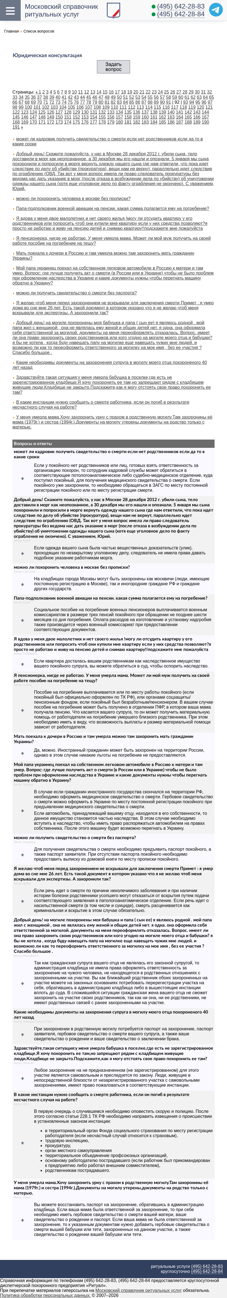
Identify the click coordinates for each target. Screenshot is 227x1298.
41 (64, 97)
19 (129, 92)
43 (76, 97)
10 (74, 92)
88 (150, 102)
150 (59, 117)
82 (113, 102)
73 (58, 102)
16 (111, 92)
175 (76, 122)
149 (50, 117)
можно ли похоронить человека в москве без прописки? (73, 198)
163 (171, 117)
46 (94, 97)
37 (39, 97)
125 (42, 112)
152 (76, 117)
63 (199, 97)
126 (50, 112)
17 (117, 92)
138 (154, 112)
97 (210, 102)
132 (102, 112)
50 (119, 97)
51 (125, 97)
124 (33, 112)
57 (162, 97)
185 (162, 122)
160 (145, 117)
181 (128, 122)
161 (154, 117)
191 (16, 127)
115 (157, 107)
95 (197, 102)
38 (45, 97)
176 (85, 122)
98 (14, 107)
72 (51, 102)
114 (149, 107)
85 (131, 102)
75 (70, 102)
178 (102, 122)
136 (136, 112)
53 (137, 97)
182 (136, 122)
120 (200, 107)
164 (179, 117)
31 (203, 92)
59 (174, 97)
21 (141, 92)
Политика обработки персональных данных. (45, 1295)
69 (33, 102)
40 (58, 97)
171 (42, 122)
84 (125, 102)
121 (209, 107)
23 (154, 92)
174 (68, 122)
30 (197, 92)
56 (156, 97)
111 (123, 107)
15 (105, 92)
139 (162, 112)
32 (209, 92)
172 (50, 122)
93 (185, 102)
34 (21, 97)
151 (68, 117)
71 (45, 102)
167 (205, 117)
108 (97, 107)
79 (94, 102)
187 (179, 122)
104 (63, 107)
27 (178, 92)
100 (28, 107)
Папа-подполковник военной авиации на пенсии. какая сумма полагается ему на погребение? (112, 208)
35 (27, 97)
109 (106, 107)
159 (136, 117)
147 (33, 117)
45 (88, 97)
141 (179, 112)
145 (16, 117)
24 (160, 92)
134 (119, 112)
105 (71, 107)
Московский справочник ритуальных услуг (139, 1290)
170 (33, 122)
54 (143, 97)
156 (111, 117)
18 (123, 92)
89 (156, 102)
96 (204, 102)
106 (80, 107)
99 (21, 107)
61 (186, 97)
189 (196, 122)
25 (166, 92)
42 (70, 97)
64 (205, 97)
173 (59, 122)
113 (140, 107)
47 (101, 97)
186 (171, 122)
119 (192, 107)
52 (131, 97)
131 (93, 112)
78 (88, 102)
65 (211, 97)
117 (174, 107)
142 (188, 112)
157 (119, 117)
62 (193, 97)
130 (85, 112)
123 (24, 112)
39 (51, 97)
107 (89, 107)
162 (162, 117)
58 (168, 97)
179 (111, 122)
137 (145, 112)
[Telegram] (216, 9)
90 (162, 102)
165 (188, 117)
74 (64, 102)
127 (59, 112)
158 (128, 117)
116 (166, 107)
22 (148, 92)
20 (135, 92)
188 (188, 122)
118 (183, 107)
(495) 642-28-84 (181, 14)
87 (143, 102)
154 (93, 117)
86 (137, 102)
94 (191, 102)
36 (33, 97)
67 (21, 102)
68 (27, 102)
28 (185, 92)
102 (45, 107)
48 (107, 97)
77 (82, 102)
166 (196, 117)
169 (24, 122)
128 (68, 112)
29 (191, 92)
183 (145, 122)
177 (93, 122)
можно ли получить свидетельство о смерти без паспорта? (76, 293)
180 (119, 122)
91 (168, 102)
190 (205, 122)
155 (102, 117)
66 (14, 102)
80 (101, 102)
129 (76, 112)
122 (16, 112)
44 (82, 97)
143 (196, 112)
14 (98, 92)
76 (76, 102)
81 (107, 102)
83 (119, 102)
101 (37, 107)
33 (14, 97)
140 (171, 112)
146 (24, 117)
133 (111, 112)
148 (42, 117)
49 (113, 97)
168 (16, 122)
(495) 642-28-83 (181, 6)
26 (172, 92)
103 (54, 107)
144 (205, 112)
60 (180, 97)
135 (128, 112)
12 (86, 92)
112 (131, 107)
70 (39, 102)
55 (150, 97)
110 (114, 107)
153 (85, 117)
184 (154, 122)
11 (80, 92)
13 (92, 92)
